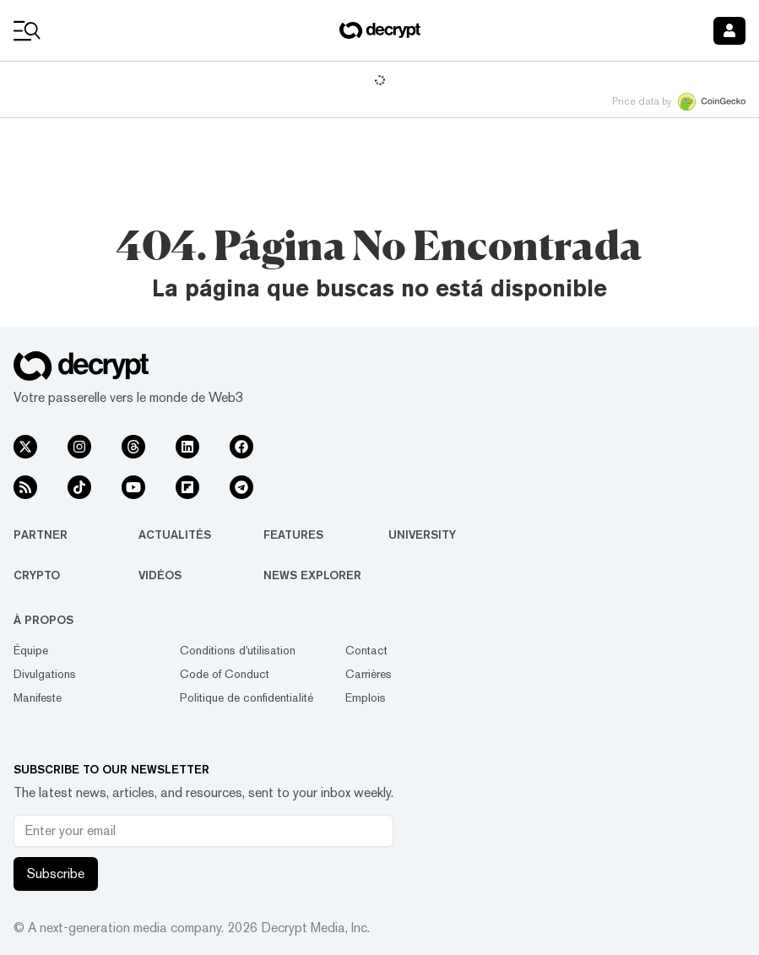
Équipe (31, 650)
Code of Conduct (224, 674)
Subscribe (55, 873)
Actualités (174, 534)
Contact (366, 650)
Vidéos (160, 575)
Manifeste (38, 697)
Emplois (365, 697)
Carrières (368, 674)
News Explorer (312, 575)
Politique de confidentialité (246, 697)
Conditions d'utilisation (237, 650)
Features (293, 534)
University (422, 534)
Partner (41, 534)
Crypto (37, 575)
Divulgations (45, 674)
